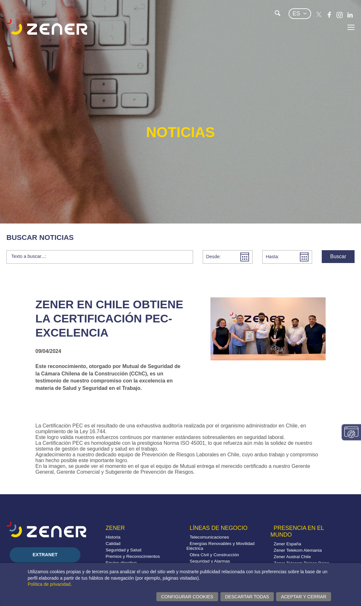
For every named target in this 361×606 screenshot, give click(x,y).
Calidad (113, 543)
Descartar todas (247, 596)
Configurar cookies (187, 596)
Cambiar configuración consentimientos (351, 432)
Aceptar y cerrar (303, 596)
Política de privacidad (49, 584)
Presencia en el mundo (297, 531)
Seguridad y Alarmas (210, 561)
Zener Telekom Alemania (298, 550)
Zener (115, 528)
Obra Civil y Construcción (214, 554)
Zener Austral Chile (292, 556)
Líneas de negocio (218, 528)
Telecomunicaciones (209, 537)
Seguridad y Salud (123, 550)
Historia (113, 537)
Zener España (287, 543)
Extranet (45, 554)
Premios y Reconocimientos (133, 556)
